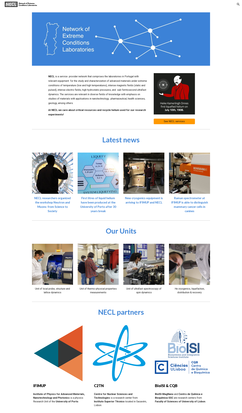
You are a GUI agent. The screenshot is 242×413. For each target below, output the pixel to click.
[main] (98, 95)
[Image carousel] (174, 93)
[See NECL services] (174, 121)
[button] (238, 4)
